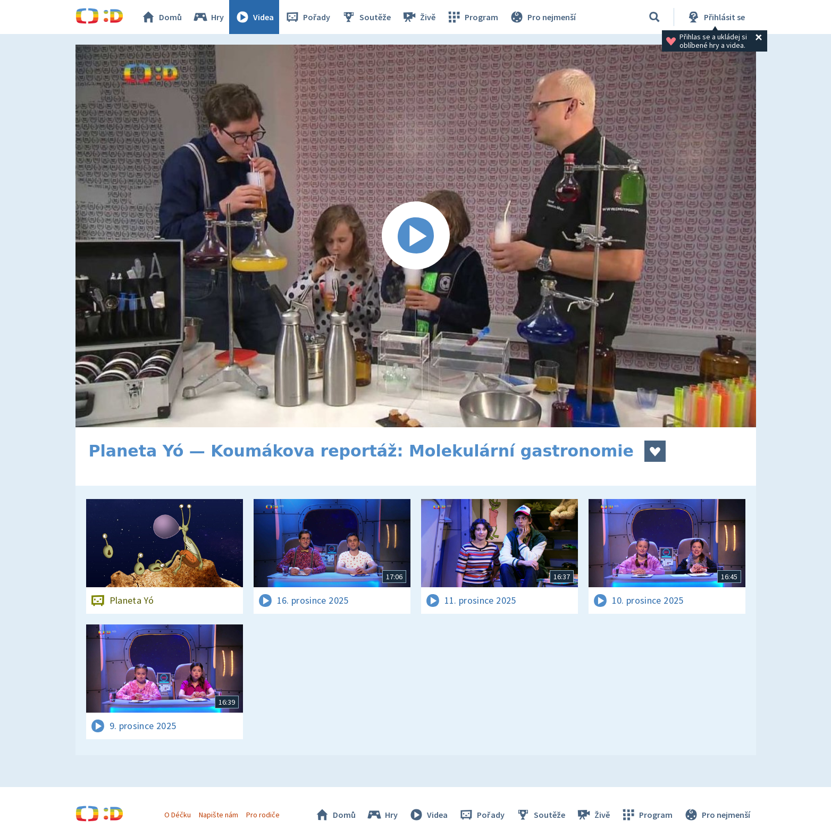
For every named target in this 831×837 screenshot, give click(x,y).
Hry (208, 17)
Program (472, 17)
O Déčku (177, 814)
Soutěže (366, 17)
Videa (254, 17)
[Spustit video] (415, 236)
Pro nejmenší (542, 17)
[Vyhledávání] (654, 17)
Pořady (307, 17)
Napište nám (218, 814)
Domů (161, 17)
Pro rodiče (263, 814)
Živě (418, 17)
